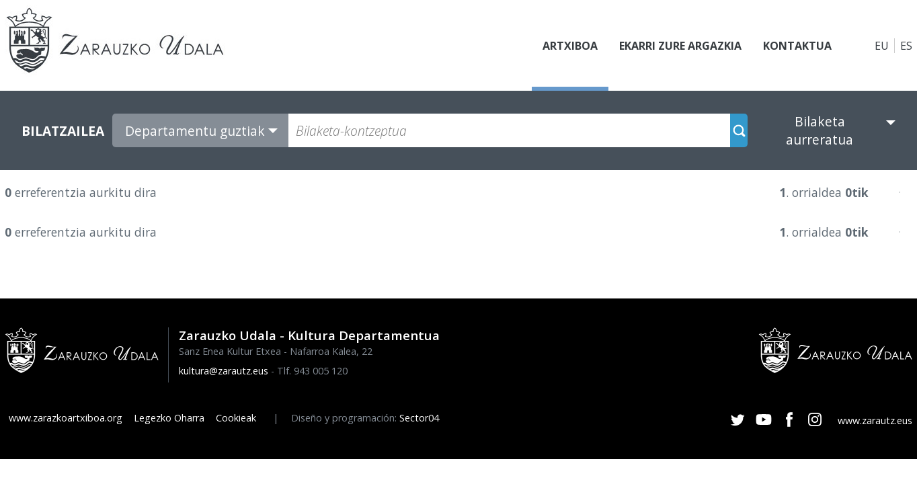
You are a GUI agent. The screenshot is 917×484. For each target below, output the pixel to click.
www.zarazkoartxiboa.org (65, 417)
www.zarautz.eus (875, 420)
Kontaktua (797, 45)
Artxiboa (570, 45)
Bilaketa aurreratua (819, 130)
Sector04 (419, 417)
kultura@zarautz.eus (223, 370)
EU (882, 45)
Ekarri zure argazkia (680, 45)
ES (906, 45)
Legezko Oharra (169, 417)
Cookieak (236, 417)
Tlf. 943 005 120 (312, 370)
